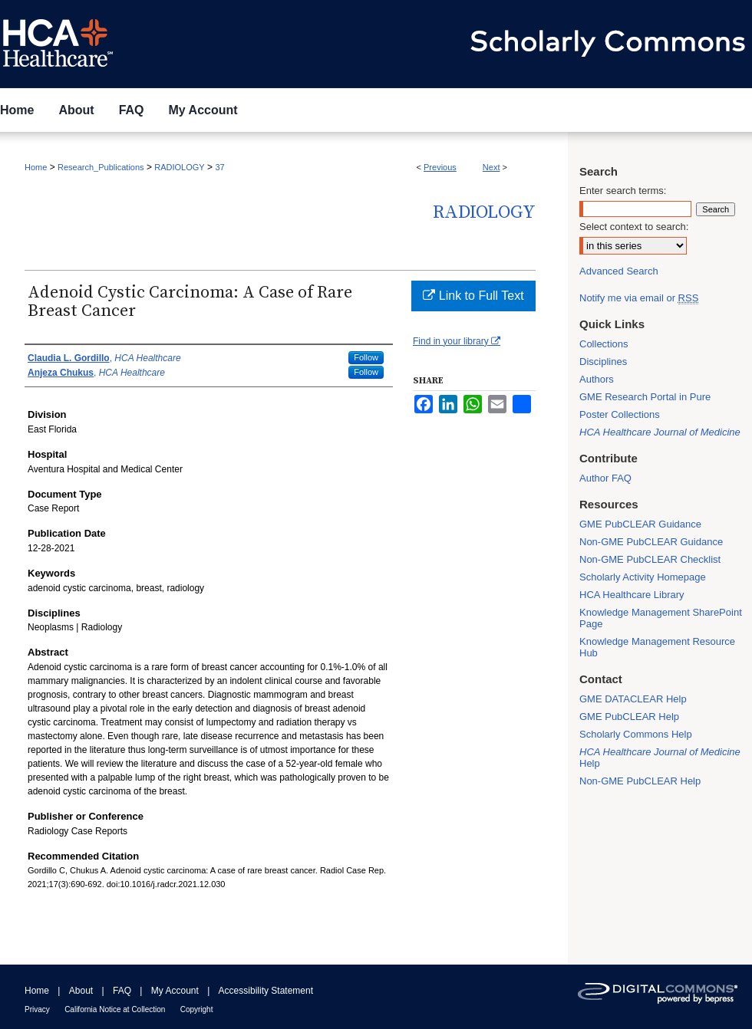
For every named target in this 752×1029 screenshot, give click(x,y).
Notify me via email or (638, 298)
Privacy (37, 1009)
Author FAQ (605, 478)
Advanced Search (618, 271)
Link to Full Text (473, 295)
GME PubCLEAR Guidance (640, 524)
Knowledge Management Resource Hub (657, 647)
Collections (603, 344)
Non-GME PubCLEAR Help (640, 781)
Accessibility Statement (266, 990)
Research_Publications (101, 167)
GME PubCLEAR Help (629, 716)
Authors (596, 379)
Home (36, 167)
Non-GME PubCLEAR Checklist (650, 559)
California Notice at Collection (114, 1009)
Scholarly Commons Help (635, 734)
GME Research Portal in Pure (645, 397)
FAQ (122, 990)
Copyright (196, 1009)
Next (491, 167)
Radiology (484, 212)
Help (659, 757)
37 (219, 167)
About (81, 990)
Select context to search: (633, 226)
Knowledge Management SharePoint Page (660, 618)
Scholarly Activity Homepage (642, 577)
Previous (440, 167)
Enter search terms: (622, 190)
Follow (366, 357)
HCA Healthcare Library (631, 594)
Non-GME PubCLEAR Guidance (651, 541)
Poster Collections (619, 414)
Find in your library (456, 341)
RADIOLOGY (179, 167)
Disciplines (603, 361)
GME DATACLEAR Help (633, 699)
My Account (175, 990)
